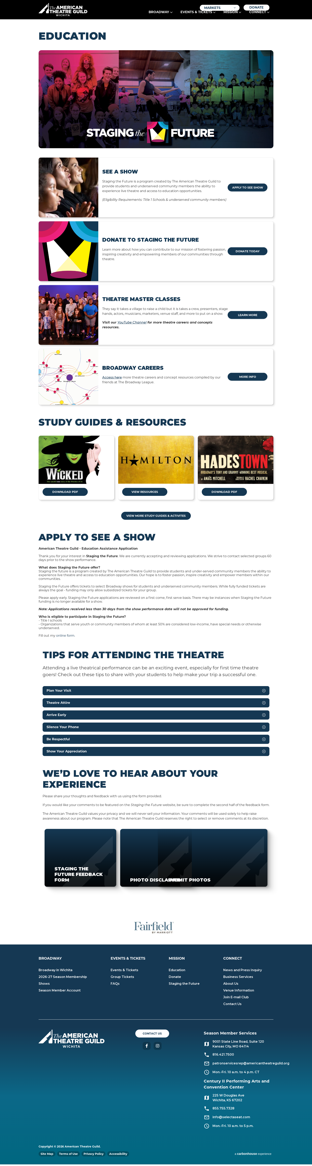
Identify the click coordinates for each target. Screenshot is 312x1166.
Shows (44, 985)
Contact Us (232, 1005)
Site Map (47, 1155)
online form (65, 637)
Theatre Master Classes (141, 301)
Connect (257, 16)
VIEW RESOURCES (139, 493)
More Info (250, 378)
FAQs (115, 985)
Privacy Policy (93, 1155)
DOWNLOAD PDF (59, 493)
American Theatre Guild (67, 10)
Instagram (158, 1047)
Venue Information (238, 992)
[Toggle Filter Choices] (220, 8)
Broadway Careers (133, 369)
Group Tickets (122, 978)
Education (177, 972)
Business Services (238, 978)
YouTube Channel (131, 324)
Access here (112, 379)
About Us (230, 985)
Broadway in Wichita (55, 972)
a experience (253, 1155)
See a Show (120, 173)
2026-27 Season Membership (63, 978)
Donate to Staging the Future (150, 241)
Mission (230, 16)
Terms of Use (68, 1155)
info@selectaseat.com (231, 1119)
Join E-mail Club (236, 999)
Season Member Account (60, 992)
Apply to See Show (250, 189)
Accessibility (118, 1155)
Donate (256, 7)
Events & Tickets (196, 16)
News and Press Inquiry (242, 972)
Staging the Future (184, 985)
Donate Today (250, 253)
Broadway (159, 16)
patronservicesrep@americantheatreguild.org (251, 1065)
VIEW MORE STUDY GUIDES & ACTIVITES (156, 517)
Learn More (250, 316)
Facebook (147, 1047)
